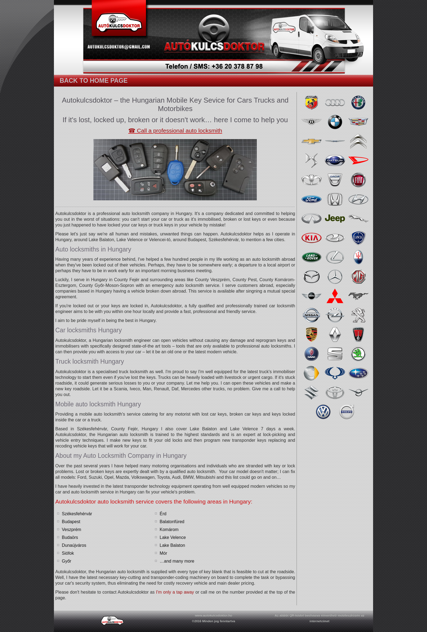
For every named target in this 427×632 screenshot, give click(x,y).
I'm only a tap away (175, 592)
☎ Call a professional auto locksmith (175, 130)
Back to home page (94, 80)
